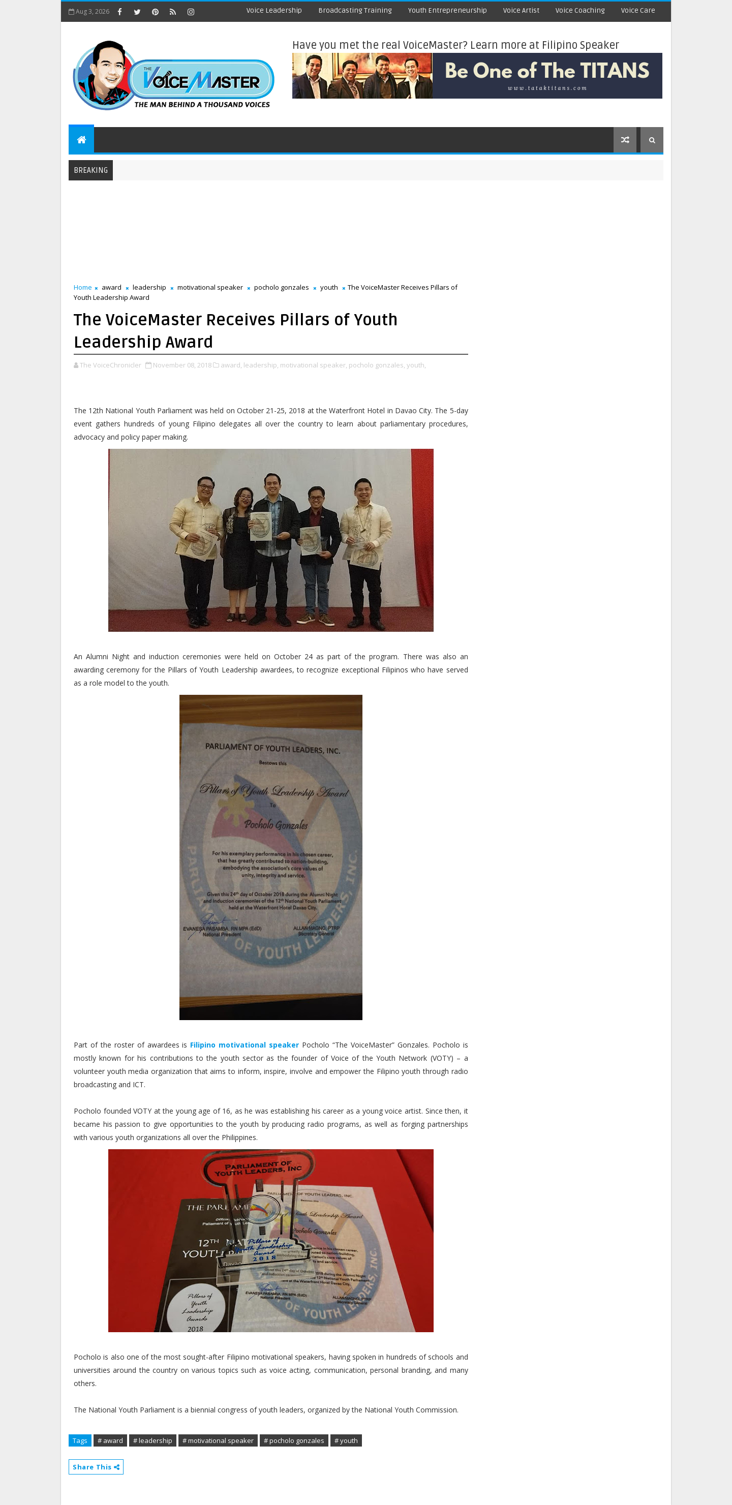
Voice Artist (521, 10)
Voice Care (638, 10)
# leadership (152, 1440)
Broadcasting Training (355, 10)
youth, (416, 365)
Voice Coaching (580, 10)
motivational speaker (210, 287)
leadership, (261, 365)
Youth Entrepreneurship (447, 10)
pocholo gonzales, (377, 365)
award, (231, 365)
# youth (346, 1440)
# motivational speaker (218, 1440)
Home (83, 287)
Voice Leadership (274, 10)
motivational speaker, (313, 365)
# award (110, 1440)
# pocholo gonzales (294, 1440)
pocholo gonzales (281, 287)
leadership (149, 287)
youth (329, 287)
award (111, 287)
